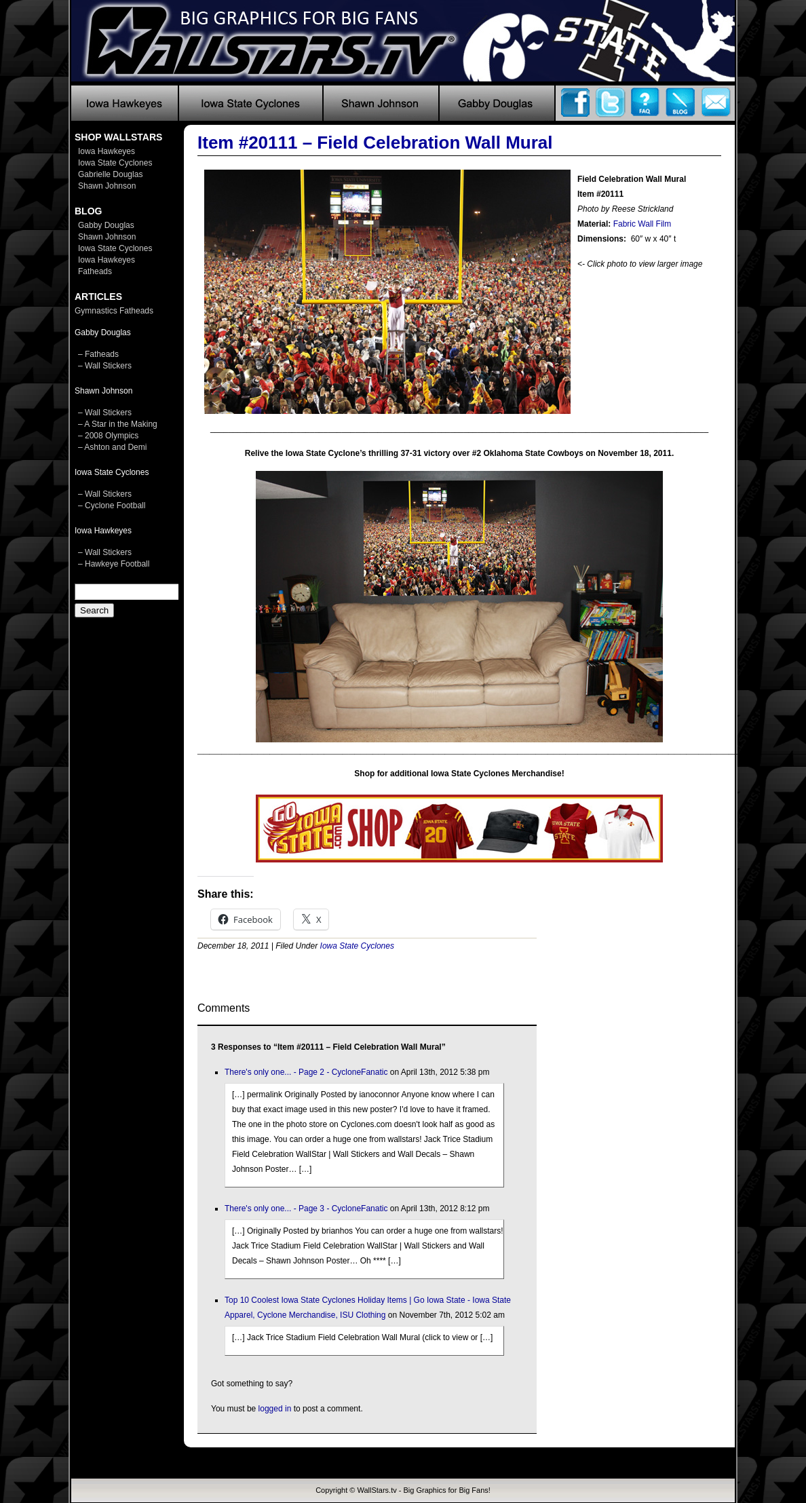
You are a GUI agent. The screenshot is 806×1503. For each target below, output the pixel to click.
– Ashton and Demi (112, 447)
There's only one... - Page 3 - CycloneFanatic (306, 1208)
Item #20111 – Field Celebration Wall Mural (375, 142)
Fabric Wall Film (642, 224)
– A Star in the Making (117, 424)
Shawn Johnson (107, 186)
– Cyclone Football (111, 505)
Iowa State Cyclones (115, 163)
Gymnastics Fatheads (114, 311)
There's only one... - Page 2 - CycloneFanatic (306, 1072)
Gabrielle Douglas (110, 174)
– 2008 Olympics (108, 435)
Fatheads (95, 271)
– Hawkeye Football (113, 564)
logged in (275, 1408)
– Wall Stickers (105, 365)
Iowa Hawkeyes (106, 151)
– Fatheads (98, 354)
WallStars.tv (376, 1490)
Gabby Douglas (106, 225)
